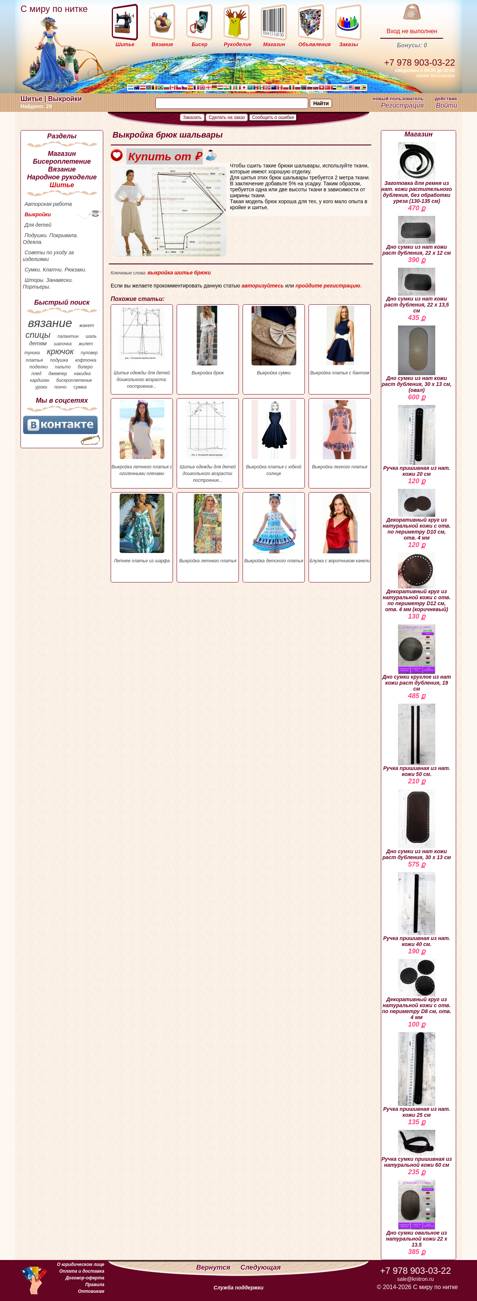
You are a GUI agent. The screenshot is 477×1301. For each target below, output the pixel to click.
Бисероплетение (62, 161)
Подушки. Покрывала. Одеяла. (50, 238)
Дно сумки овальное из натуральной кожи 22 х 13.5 (417, 1213)
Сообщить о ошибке (273, 117)
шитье (183, 273)
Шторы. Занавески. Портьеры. (48, 283)
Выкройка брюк (207, 340)
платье (34, 360)
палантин (68, 336)
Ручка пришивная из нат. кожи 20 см (416, 441)
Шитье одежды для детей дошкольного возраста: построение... (142, 347)
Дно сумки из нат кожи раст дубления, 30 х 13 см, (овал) (417, 359)
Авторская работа (48, 204)
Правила (94, 1284)
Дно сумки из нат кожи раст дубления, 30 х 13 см (416, 824)
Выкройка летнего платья (207, 528)
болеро (85, 367)
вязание (50, 323)
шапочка (63, 343)
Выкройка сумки (273, 340)
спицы (37, 335)
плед (36, 373)
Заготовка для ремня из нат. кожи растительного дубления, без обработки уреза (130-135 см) (416, 173)
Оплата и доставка (81, 1271)
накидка (82, 373)
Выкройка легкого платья (339, 434)
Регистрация (402, 105)
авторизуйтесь (262, 286)
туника (32, 352)
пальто (63, 367)
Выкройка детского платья (273, 528)
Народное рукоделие (62, 177)
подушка (59, 360)
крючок (60, 351)
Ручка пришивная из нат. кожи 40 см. (416, 909)
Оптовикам (91, 1291)
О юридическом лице (80, 1264)
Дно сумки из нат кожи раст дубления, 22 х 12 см (416, 236)
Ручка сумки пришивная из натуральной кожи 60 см (417, 1149)
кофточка (86, 360)
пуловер (89, 352)
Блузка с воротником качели (339, 528)
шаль (91, 336)
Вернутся (214, 1267)
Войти (446, 105)
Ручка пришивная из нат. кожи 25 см (416, 1075)
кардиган (39, 380)
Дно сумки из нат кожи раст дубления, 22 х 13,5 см (416, 291)
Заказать (192, 117)
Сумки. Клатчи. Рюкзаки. (55, 270)
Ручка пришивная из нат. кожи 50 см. (416, 740)
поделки (38, 367)
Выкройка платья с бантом (339, 340)
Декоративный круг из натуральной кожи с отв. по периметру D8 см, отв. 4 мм (416, 989)
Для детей (38, 225)
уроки (41, 387)
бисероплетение (74, 380)
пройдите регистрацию (328, 286)
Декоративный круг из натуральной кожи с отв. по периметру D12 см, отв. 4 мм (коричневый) (417, 582)
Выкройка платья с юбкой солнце (273, 438)
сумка (79, 387)
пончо (60, 387)
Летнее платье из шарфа (142, 528)
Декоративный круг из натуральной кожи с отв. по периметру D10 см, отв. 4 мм (417, 515)
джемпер (57, 373)
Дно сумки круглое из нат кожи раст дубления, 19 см (416, 658)
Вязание (62, 169)
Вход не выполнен (411, 31)
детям (38, 343)
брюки (202, 273)
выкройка (160, 273)
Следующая (260, 1267)
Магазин (62, 153)
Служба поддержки (238, 1288)
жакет (86, 325)
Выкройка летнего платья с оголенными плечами (142, 438)
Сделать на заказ (227, 117)
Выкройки (38, 214)
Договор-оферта (85, 1277)
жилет (86, 343)
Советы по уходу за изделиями (48, 255)
